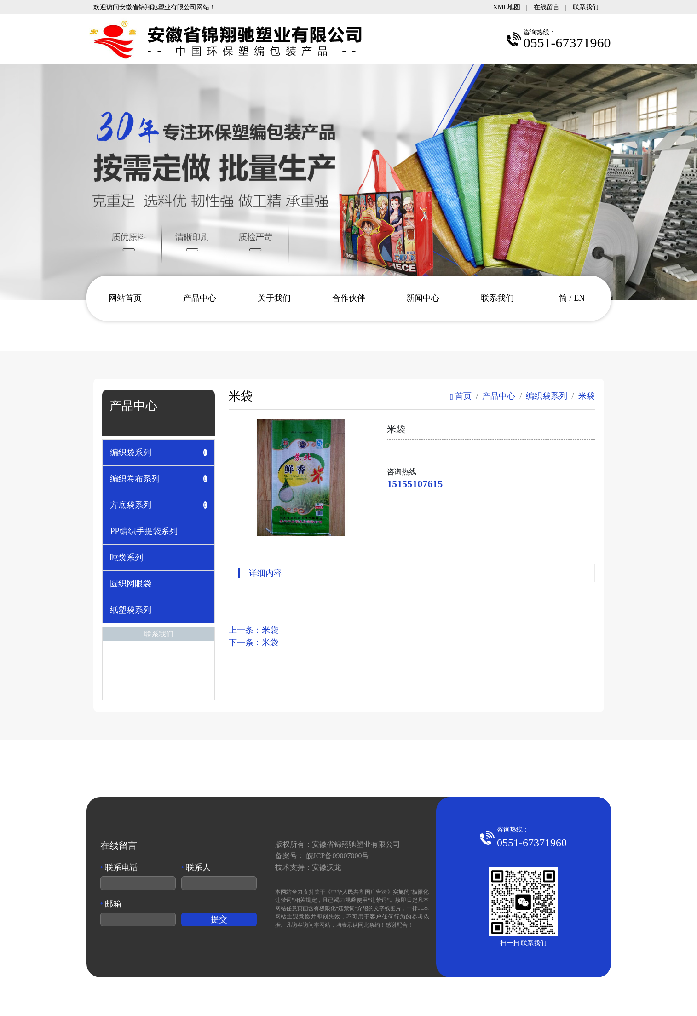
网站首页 (125, 298)
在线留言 (546, 7)
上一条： (253, 630)
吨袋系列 (126, 557)
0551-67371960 (532, 843)
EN (579, 298)
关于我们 (274, 298)
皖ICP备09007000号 (337, 856)
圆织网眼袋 (130, 583)
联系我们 (586, 7)
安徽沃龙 (326, 867)
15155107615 (415, 483)
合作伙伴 (348, 298)
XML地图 (506, 7)
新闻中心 (422, 298)
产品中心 (199, 298)
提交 (219, 919)
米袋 (586, 396)
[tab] (158, 452)
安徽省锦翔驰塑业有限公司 (356, 844)
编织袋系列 (546, 396)
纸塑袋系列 (130, 609)
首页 (461, 396)
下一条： (253, 642)
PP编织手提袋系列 (143, 531)
